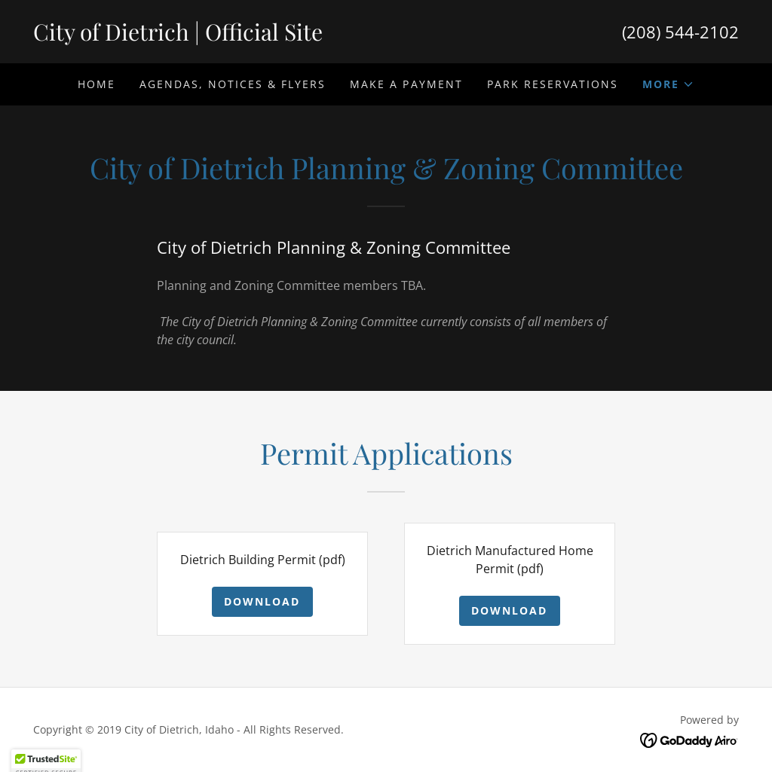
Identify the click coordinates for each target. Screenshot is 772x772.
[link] (209, 36)
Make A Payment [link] (406, 84)
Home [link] (96, 84)
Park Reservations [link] (552, 84)
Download (262, 601)
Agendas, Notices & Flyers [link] (232, 84)
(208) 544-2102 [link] (680, 31)
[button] (668, 84)
